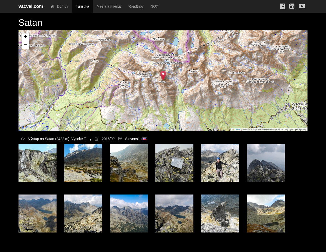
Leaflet (236, 129)
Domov (59, 6)
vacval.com (31, 6)
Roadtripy (135, 6)
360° (154, 6)
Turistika (82, 6)
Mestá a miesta (109, 6)
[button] (163, 75)
